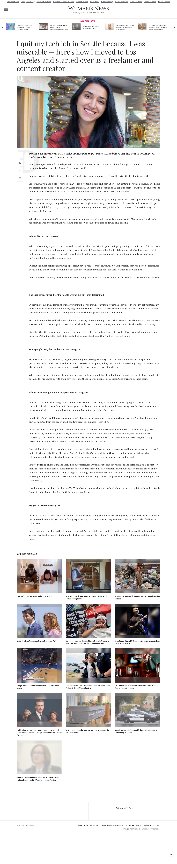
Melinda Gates (13, 2)
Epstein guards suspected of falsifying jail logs (91, 27)
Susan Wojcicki (82, 2)
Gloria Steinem (150, 2)
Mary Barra (94, 2)
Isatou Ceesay (164, 2)
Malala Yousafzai (121, 2)
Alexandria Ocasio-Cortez (63, 2)
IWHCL (138, 826)
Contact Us (83, 826)
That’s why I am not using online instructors (34, 596)
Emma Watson (136, 2)
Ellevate (130, 826)
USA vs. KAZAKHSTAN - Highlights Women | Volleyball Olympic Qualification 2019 (25, 27)
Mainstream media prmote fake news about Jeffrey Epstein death (125, 27)
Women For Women (131, 829)
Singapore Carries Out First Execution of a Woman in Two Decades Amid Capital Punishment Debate (87, 642)
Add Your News (88, 21)
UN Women (94, 826)
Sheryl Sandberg (28, 2)
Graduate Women (151, 826)
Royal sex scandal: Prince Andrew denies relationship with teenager (59, 27)
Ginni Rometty (107, 2)
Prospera (155, 829)
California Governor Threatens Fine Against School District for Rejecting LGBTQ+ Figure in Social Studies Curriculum (39, 732)
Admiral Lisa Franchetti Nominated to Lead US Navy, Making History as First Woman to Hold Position (38, 778)
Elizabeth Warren (44, 2)
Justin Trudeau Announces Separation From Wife (36, 641)
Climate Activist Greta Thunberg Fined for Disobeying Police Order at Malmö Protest (88, 686)
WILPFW (145, 829)
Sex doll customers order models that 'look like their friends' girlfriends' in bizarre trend (158, 27)
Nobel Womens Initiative (112, 826)
